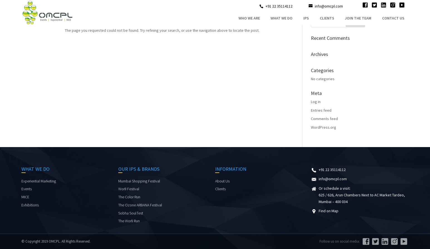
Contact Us (393, 18)
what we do (282, 18)
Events (26, 188)
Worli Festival (128, 188)
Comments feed (324, 118)
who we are (249, 18)
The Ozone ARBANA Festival (140, 205)
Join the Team (358, 18)
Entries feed (321, 110)
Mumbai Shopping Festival (139, 181)
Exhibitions (30, 205)
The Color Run (129, 196)
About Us (222, 181)
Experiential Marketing (38, 181)
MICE (25, 196)
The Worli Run (129, 220)
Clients (327, 18)
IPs (306, 18)
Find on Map (328, 210)
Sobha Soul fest (130, 213)
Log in (316, 101)
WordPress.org (323, 127)
